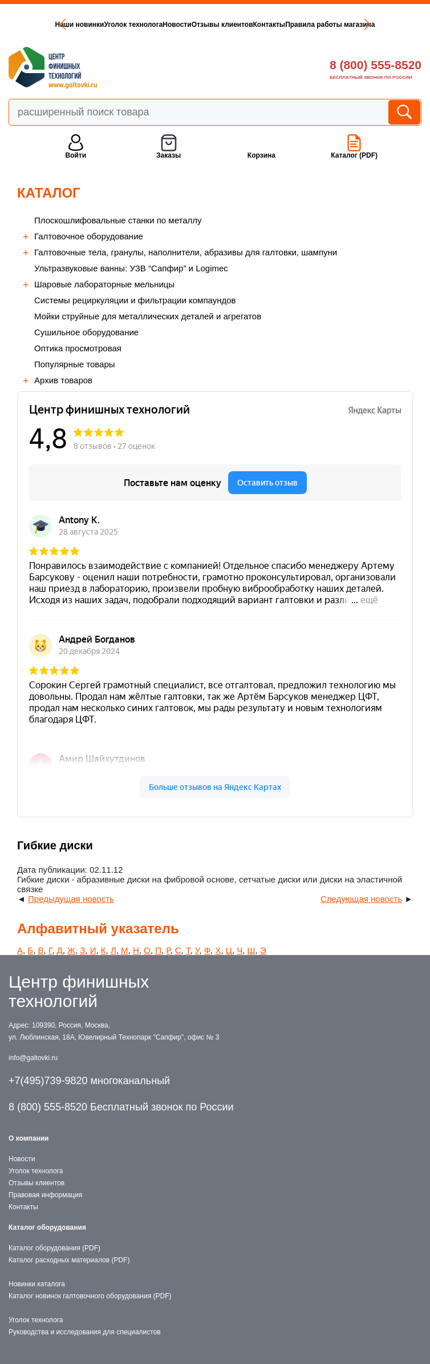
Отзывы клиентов (222, 25)
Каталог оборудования (47, 1227)
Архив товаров (63, 380)
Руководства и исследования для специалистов (85, 1332)
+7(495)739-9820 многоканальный (89, 1080)
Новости (177, 25)
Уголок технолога (133, 25)
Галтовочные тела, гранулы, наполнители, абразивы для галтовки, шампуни (185, 252)
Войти (75, 155)
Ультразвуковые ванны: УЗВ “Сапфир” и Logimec (131, 268)
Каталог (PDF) (354, 155)
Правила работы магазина (330, 25)
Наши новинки (79, 25)
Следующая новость (361, 899)
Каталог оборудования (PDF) (54, 1248)
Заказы (168, 155)
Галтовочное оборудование (88, 236)
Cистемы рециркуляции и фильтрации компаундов (135, 300)
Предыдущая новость (71, 899)
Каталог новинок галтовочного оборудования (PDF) (90, 1296)
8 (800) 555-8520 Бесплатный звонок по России (121, 1107)
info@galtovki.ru (33, 1058)
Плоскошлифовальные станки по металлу (118, 220)
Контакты (269, 25)
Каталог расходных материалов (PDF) (69, 1260)
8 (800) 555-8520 (375, 64)
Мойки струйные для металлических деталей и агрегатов (147, 316)
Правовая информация (45, 1195)
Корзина (261, 155)
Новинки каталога (37, 1284)
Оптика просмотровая (77, 348)
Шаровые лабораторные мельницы (104, 284)
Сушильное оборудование (86, 332)
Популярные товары (74, 364)
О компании (29, 1138)
